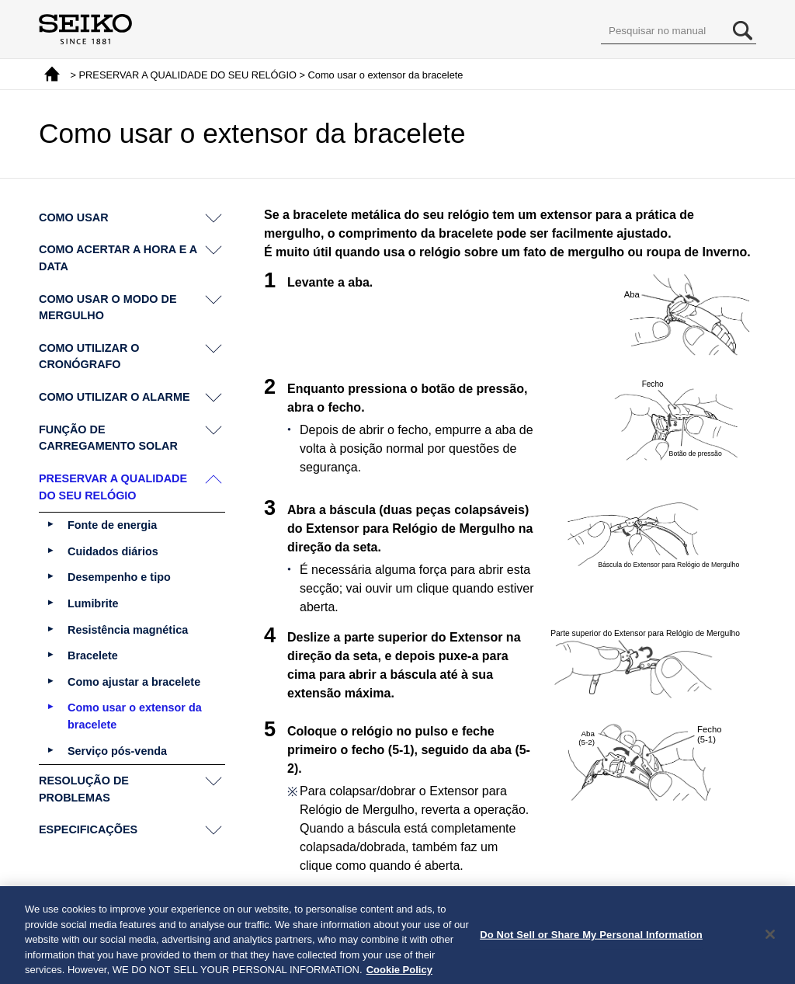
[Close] (770, 941)
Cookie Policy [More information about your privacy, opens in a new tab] (399, 976)
